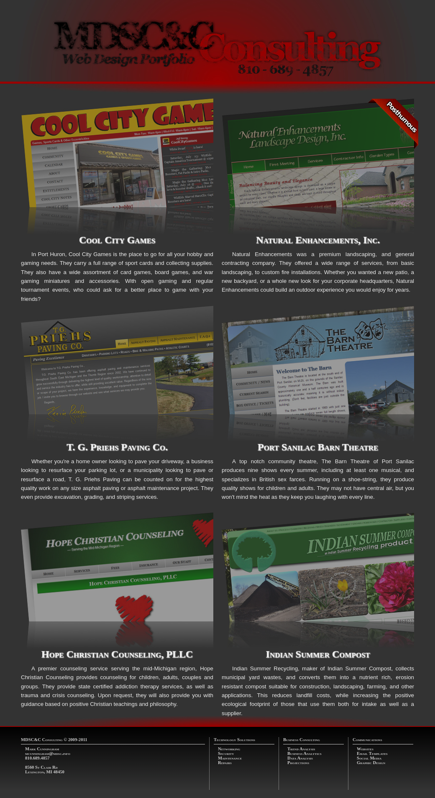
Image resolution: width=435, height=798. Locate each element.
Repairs (225, 762)
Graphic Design (371, 762)
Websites (365, 749)
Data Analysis (300, 758)
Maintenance (230, 758)
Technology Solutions (234, 739)
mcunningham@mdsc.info (47, 753)
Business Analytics (304, 753)
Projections (298, 762)
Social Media (369, 758)
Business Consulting (301, 739)
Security (226, 753)
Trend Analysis (301, 749)
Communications (367, 739)
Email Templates (372, 753)
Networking (229, 749)
